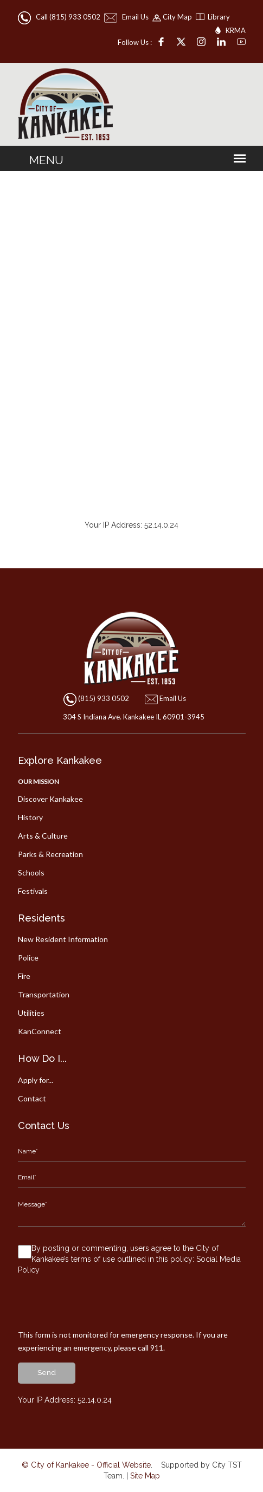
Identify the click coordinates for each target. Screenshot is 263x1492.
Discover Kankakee (50, 798)
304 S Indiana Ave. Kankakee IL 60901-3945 (131, 716)
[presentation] (100, 1307)
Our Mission (38, 781)
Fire (24, 976)
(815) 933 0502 (103, 698)
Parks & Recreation (50, 854)
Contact (32, 1098)
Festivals (33, 891)
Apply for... (35, 1080)
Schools (31, 872)
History (30, 817)
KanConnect (39, 1031)
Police (28, 957)
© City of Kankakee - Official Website (86, 1465)
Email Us (127, 16)
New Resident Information (63, 939)
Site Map (145, 1475)
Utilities (31, 1012)
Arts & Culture (43, 835)
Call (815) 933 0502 (60, 16)
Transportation (43, 994)
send (46, 1372)
